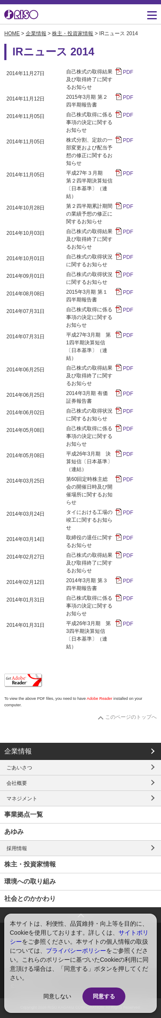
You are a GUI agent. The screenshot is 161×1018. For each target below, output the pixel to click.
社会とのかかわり (30, 898)
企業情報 (36, 33)
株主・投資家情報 (72, 33)
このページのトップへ (131, 717)
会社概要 (16, 783)
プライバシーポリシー (76, 950)
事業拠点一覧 (23, 814)
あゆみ (14, 831)
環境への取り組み (30, 881)
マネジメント (21, 799)
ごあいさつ (19, 768)
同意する (104, 996)
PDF (128, 72)
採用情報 (16, 848)
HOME (12, 33)
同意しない (57, 996)
